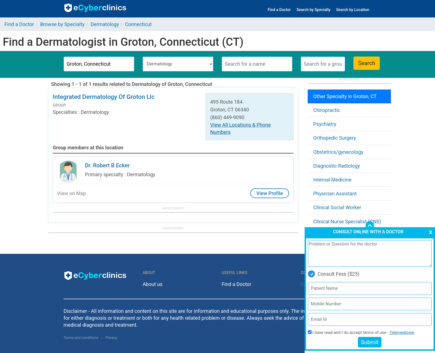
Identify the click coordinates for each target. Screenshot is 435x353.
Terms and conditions (81, 338)
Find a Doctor (279, 9)
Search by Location (352, 9)
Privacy (111, 338)
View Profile (269, 193)
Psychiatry (324, 124)
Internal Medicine (332, 180)
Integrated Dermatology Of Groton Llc (104, 96)
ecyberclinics (96, 8)
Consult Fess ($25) (334, 273)
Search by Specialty (313, 9)
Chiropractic (326, 110)
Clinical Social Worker (337, 207)
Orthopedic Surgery (334, 138)
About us (153, 284)
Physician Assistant (335, 193)
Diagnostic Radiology (336, 166)
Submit (369, 342)
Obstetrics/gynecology (338, 152)
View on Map (71, 193)
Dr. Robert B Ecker (107, 165)
